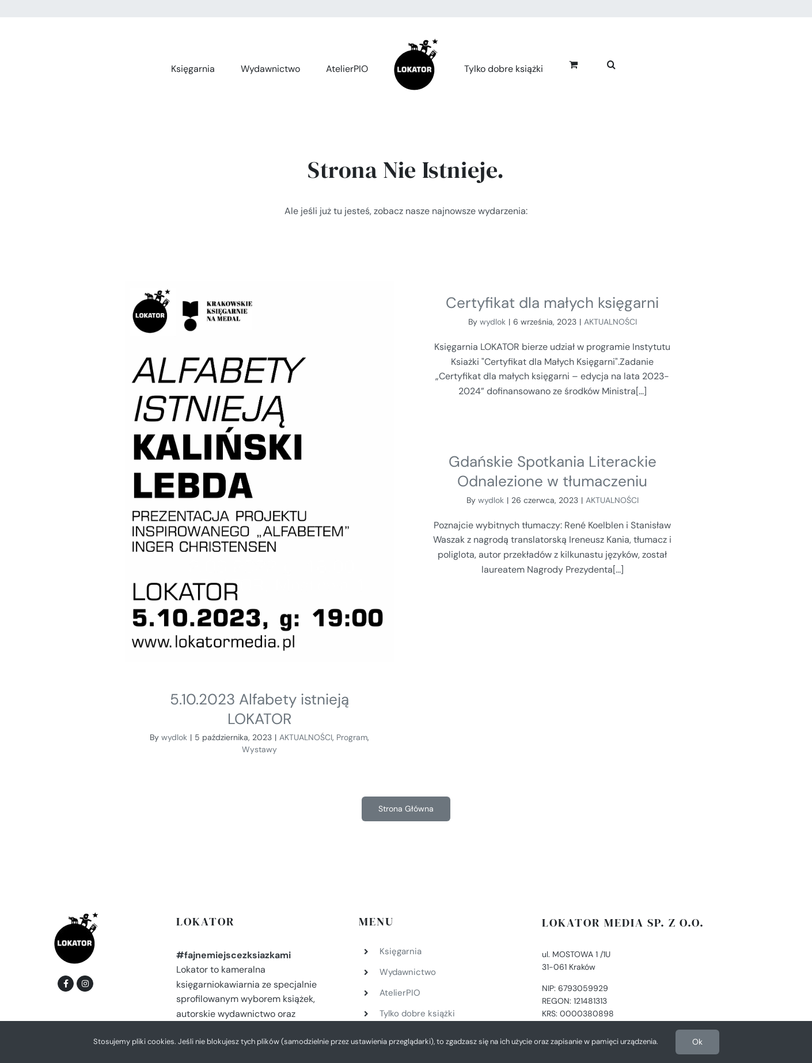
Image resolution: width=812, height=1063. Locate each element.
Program (351, 737)
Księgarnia (401, 875)
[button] (611, 63)
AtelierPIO (400, 916)
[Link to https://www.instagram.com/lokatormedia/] (85, 907)
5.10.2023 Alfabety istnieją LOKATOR (259, 709)
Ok (697, 1042)
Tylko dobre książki (417, 937)
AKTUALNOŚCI (305, 737)
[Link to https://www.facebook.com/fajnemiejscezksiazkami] (66, 907)
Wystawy (259, 749)
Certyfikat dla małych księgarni (524, 303)
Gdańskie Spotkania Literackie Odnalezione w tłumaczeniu (569, 432)
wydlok (174, 737)
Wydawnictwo (408, 895)
